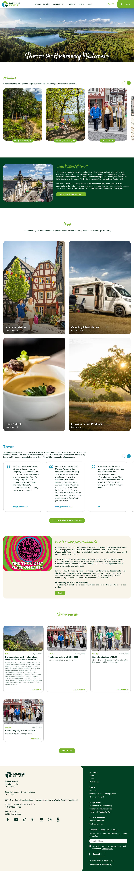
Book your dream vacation (71, 194)
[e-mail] (113, 4)
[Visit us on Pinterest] (32, 819)
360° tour (93, 790)
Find (60, 593)
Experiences (58, 4)
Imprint (92, 861)
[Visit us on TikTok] (24, 819)
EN (128, 4)
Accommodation (42, 4)
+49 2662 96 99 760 (13, 807)
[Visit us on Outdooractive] (58, 819)
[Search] (122, 4)
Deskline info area (96, 821)
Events (90, 4)
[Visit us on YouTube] (16, 819)
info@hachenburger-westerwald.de (20, 804)
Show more (67, 750)
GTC (112, 861)
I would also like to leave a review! (67, 520)
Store (81, 4)
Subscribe (97, 854)
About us (93, 772)
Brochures (71, 4)
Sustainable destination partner (102, 794)
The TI (92, 787)
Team (91, 775)
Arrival (92, 778)
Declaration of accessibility (100, 864)
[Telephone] (109, 4)
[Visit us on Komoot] (41, 819)
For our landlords (97, 817)
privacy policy (107, 849)
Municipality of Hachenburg (100, 805)
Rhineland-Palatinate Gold (100, 812)
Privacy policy (103, 861)
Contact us (94, 782)
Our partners (95, 802)
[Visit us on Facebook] (7, 819)
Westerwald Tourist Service (100, 809)
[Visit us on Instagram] (49, 819)
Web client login (96, 824)
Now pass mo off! (96, 797)
